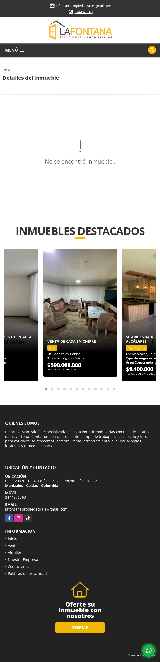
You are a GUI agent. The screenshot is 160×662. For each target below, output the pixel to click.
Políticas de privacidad (27, 573)
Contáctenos (18, 566)
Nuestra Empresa (23, 559)
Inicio (6, 70)
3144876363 (84, 12)
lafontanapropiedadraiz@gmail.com (83, 5)
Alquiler (14, 552)
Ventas (13, 545)
